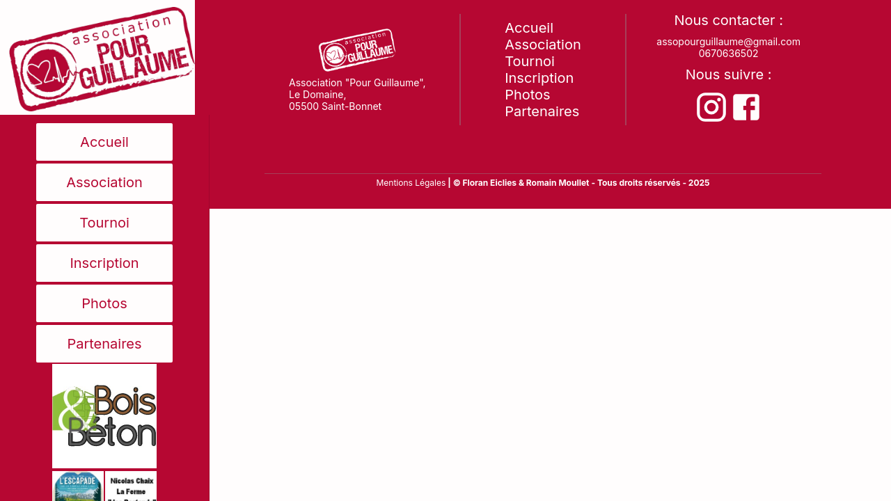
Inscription (104, 263)
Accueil (104, 142)
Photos (104, 303)
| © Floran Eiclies (483, 182)
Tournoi (104, 222)
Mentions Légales (411, 182)
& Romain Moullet (554, 182)
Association (104, 182)
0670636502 (729, 53)
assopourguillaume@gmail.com (728, 41)
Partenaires (104, 343)
